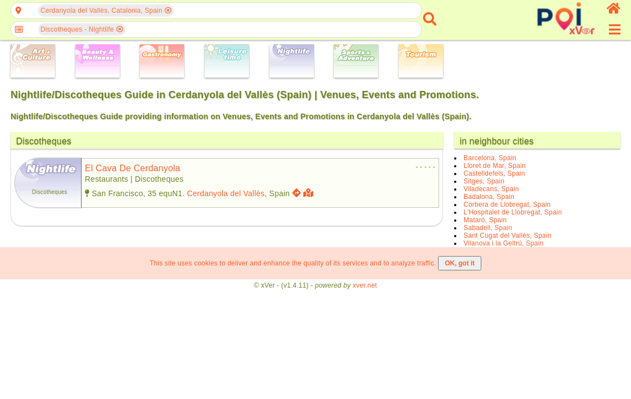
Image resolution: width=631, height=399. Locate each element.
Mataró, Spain (485, 220)
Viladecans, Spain (491, 189)
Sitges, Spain (484, 181)
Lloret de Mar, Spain (495, 166)
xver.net (365, 285)
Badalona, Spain (489, 197)
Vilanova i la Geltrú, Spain (503, 243)
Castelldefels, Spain (494, 173)
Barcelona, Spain (490, 158)
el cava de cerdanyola (132, 168)
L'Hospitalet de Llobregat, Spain (513, 212)
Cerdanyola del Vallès (225, 193)
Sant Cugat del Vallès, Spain (508, 235)
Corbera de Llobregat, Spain (507, 204)
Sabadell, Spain (488, 228)
